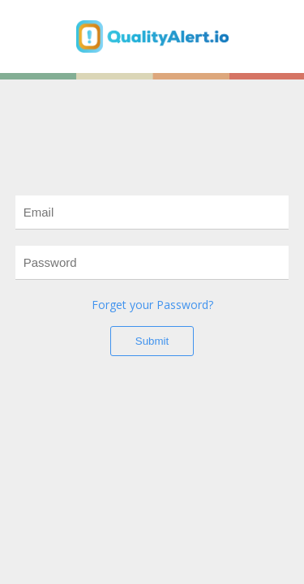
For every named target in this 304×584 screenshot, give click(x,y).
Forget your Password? (152, 304)
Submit (152, 341)
